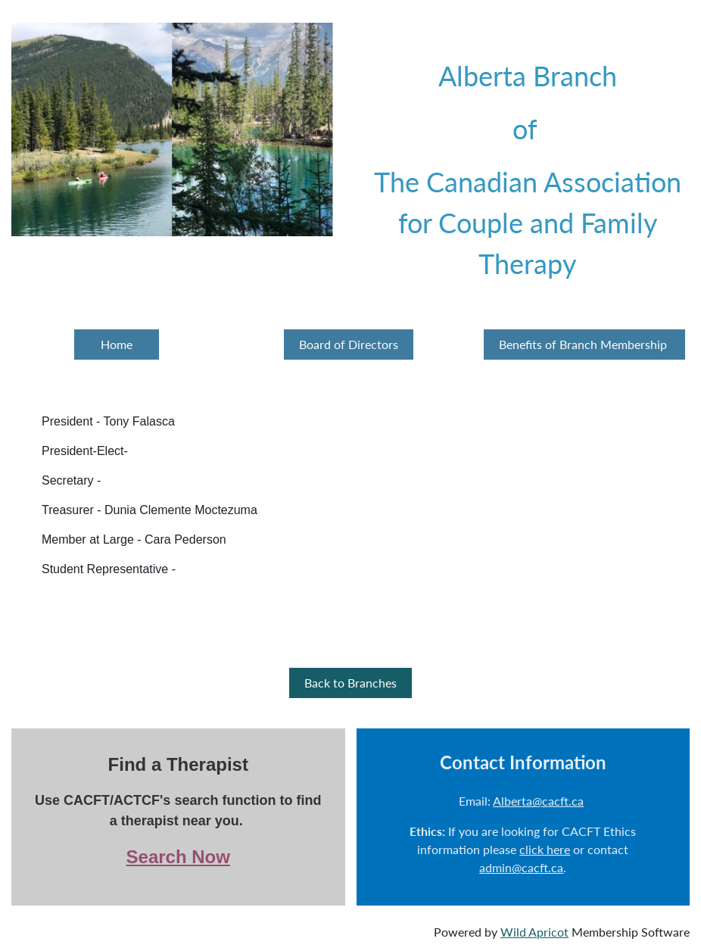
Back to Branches (350, 682)
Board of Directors (348, 344)
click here (544, 849)
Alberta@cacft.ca (538, 801)
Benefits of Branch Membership (584, 344)
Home (116, 344)
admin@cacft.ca (521, 867)
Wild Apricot (534, 931)
